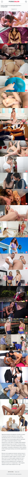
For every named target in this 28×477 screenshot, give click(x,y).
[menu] (2, 1)
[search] (26, 1)
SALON (14, 1)
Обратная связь (11, 471)
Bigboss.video (17, 471)
